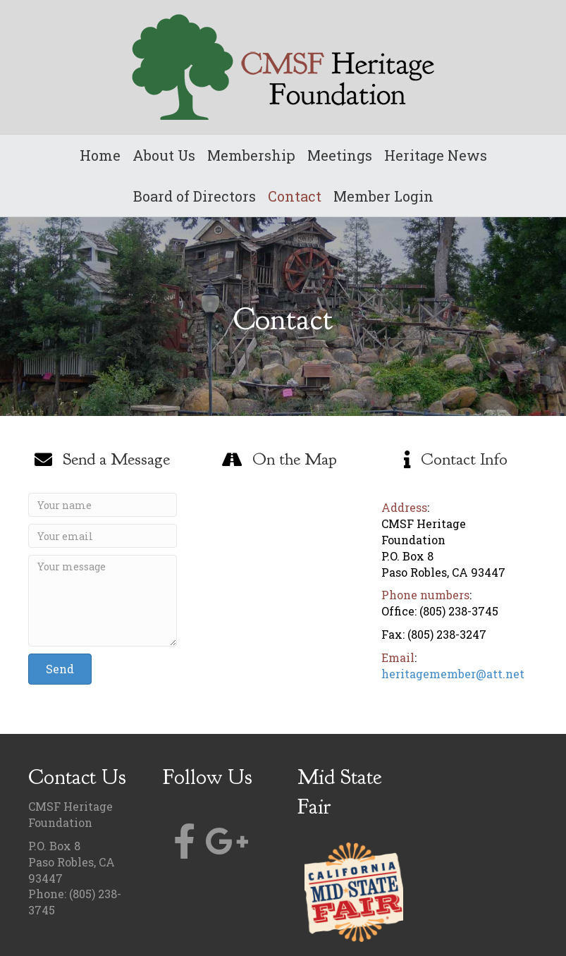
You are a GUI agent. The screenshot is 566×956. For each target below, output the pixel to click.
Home (100, 155)
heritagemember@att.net (452, 673)
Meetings (339, 155)
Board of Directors (194, 196)
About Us (164, 155)
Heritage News (435, 155)
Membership (251, 155)
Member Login (383, 196)
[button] (60, 669)
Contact (294, 196)
